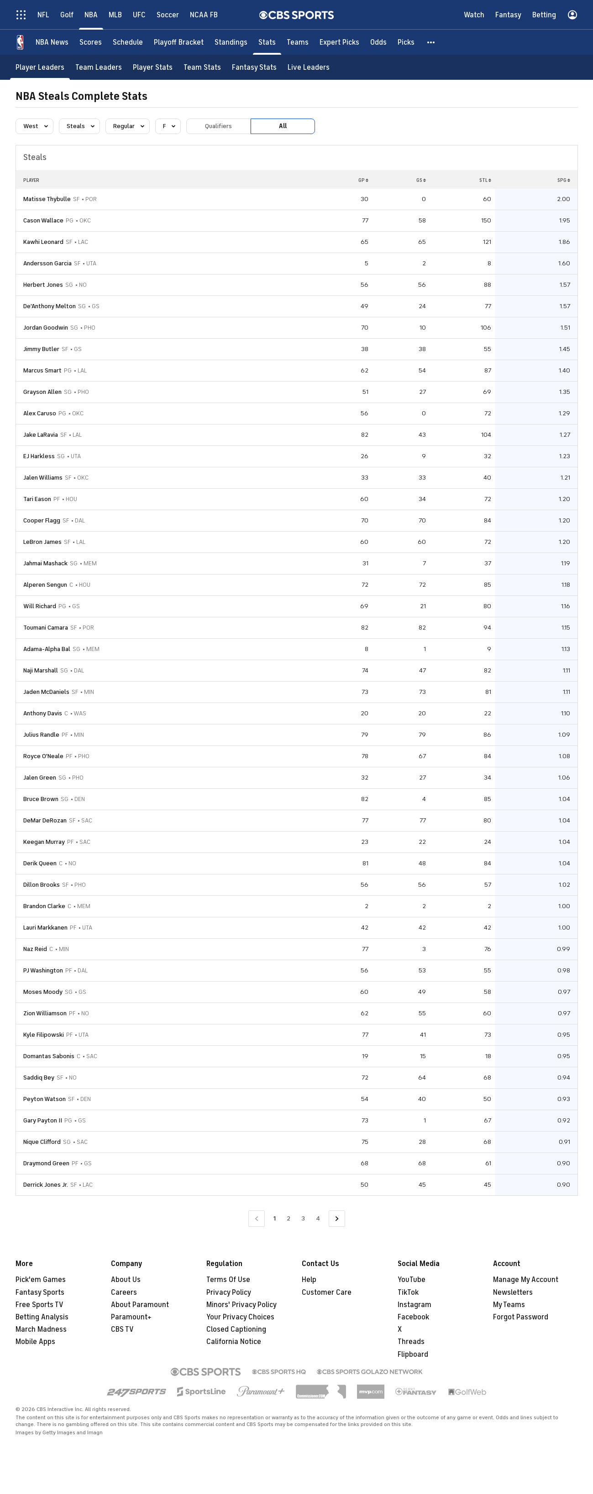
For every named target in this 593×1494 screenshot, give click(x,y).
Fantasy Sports (40, 1292)
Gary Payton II (42, 1120)
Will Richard (39, 606)
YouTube (411, 1279)
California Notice (233, 1341)
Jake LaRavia (40, 435)
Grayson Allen (42, 392)
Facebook (413, 1317)
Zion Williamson (45, 1013)
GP (363, 180)
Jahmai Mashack (45, 563)
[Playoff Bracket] (178, 42)
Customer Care (327, 1292)
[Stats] (267, 42)
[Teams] (297, 42)
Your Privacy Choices (240, 1317)
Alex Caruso (39, 413)
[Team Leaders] (98, 67)
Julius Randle (41, 735)
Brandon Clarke (44, 906)
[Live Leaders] (308, 67)
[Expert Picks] (339, 42)
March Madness (41, 1329)
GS (421, 180)
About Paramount (140, 1304)
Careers (124, 1292)
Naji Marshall (40, 670)
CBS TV (122, 1329)
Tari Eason (37, 499)
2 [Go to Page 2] (288, 1218)
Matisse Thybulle (47, 199)
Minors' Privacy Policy (241, 1304)
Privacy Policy (228, 1292)
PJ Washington (43, 970)
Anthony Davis (42, 713)
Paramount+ (131, 1317)
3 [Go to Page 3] (303, 1218)
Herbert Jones (43, 285)
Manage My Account (525, 1279)
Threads (411, 1341)
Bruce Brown (40, 799)
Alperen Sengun (45, 585)
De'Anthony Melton (49, 306)
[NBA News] (52, 42)
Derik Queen (40, 863)
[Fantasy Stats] (254, 67)
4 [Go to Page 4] (318, 1218)
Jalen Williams (43, 477)
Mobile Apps (35, 1341)
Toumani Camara (45, 627)
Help (309, 1279)
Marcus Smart (42, 370)
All (283, 126)
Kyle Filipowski (43, 1035)
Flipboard (413, 1354)
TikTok (408, 1292)
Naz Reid (35, 949)
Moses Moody (43, 992)
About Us (126, 1279)
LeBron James (42, 542)
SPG (563, 180)
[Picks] (406, 42)
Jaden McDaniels (46, 692)
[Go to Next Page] (337, 1218)
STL (485, 180)
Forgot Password (520, 1317)
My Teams (509, 1304)
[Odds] (378, 42)
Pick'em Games (41, 1279)
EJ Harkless (39, 456)
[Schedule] (127, 42)
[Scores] (90, 42)
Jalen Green (39, 777)
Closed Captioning (236, 1329)
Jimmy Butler (41, 349)
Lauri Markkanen (45, 927)
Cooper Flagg (41, 520)
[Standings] (231, 42)
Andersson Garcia (47, 263)
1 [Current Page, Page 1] (274, 1218)
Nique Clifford (42, 1142)
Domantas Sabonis (48, 1056)
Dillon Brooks (41, 885)
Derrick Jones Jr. (45, 1185)
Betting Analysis (42, 1317)
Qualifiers (218, 126)
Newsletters (513, 1292)
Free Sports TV (39, 1304)
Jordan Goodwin (45, 327)
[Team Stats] (202, 67)
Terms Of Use (228, 1279)
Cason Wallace (43, 220)
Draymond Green (46, 1163)
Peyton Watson (44, 1099)
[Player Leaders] (40, 67)
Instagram (414, 1304)
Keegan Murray (44, 842)
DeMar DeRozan (45, 820)
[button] (431, 42)
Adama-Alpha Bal (46, 649)
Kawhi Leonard (43, 242)
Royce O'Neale (43, 756)
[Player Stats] (152, 67)
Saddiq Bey (38, 1077)
